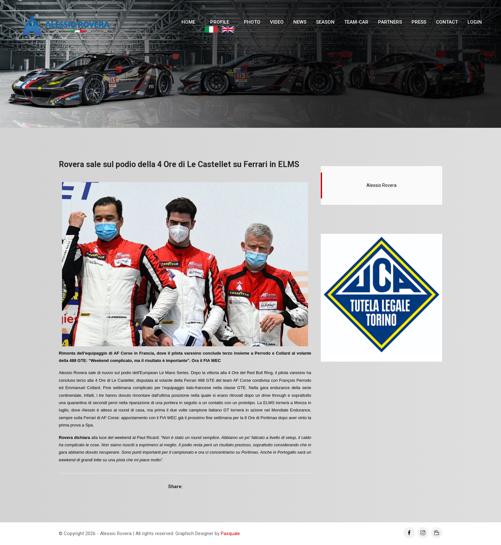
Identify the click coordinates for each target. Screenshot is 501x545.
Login (474, 22)
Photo (252, 22)
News (299, 22)
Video (277, 22)
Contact (447, 22)
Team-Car (356, 22)
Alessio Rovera (381, 185)
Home (188, 22)
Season (325, 22)
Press (419, 22)
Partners (390, 22)
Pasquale (230, 533)
